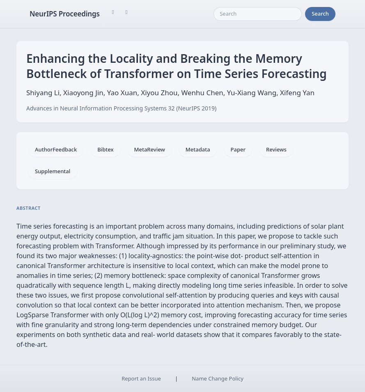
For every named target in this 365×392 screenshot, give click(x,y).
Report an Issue (141, 378)
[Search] (257, 14)
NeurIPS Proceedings (65, 13)
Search (320, 13)
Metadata (198, 149)
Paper (238, 149)
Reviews (276, 149)
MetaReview (149, 149)
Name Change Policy (217, 378)
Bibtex (105, 149)
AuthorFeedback (56, 149)
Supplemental (52, 171)
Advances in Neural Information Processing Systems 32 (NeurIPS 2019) (121, 108)
